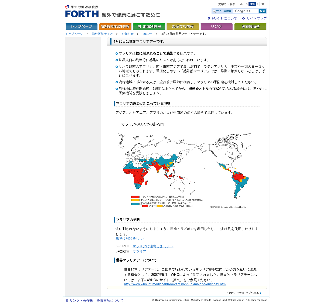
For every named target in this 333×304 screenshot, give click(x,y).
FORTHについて (224, 18)
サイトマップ (257, 18)
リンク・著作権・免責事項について (96, 300)
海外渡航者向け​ (102, 33)
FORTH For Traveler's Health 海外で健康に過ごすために (112, 11)
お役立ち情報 (182, 26)
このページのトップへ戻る (244, 293)
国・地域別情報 (149, 26)
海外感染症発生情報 (115, 26)
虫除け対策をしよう (131, 238)
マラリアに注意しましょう (153, 246)
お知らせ (128, 33)
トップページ (81, 26)
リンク (216, 26)
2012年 (147, 33)
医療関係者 (250, 26)
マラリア (139, 251)
